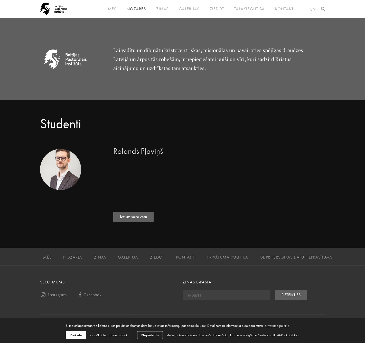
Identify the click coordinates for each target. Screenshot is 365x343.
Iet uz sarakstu (133, 217)
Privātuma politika (227, 257)
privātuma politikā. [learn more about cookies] (277, 325)
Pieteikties (291, 295)
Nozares (136, 9)
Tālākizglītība (249, 9)
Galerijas (189, 9)
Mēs (112, 9)
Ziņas (162, 9)
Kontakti (285, 9)
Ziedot (217, 9)
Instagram (53, 295)
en (313, 9)
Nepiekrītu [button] (150, 335)
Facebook (89, 295)
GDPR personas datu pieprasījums (296, 257)
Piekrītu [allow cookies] (76, 335)
